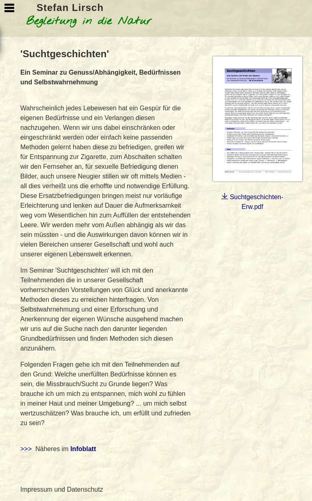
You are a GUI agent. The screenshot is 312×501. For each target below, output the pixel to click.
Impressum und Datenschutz (61, 489)
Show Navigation (9, 8)
